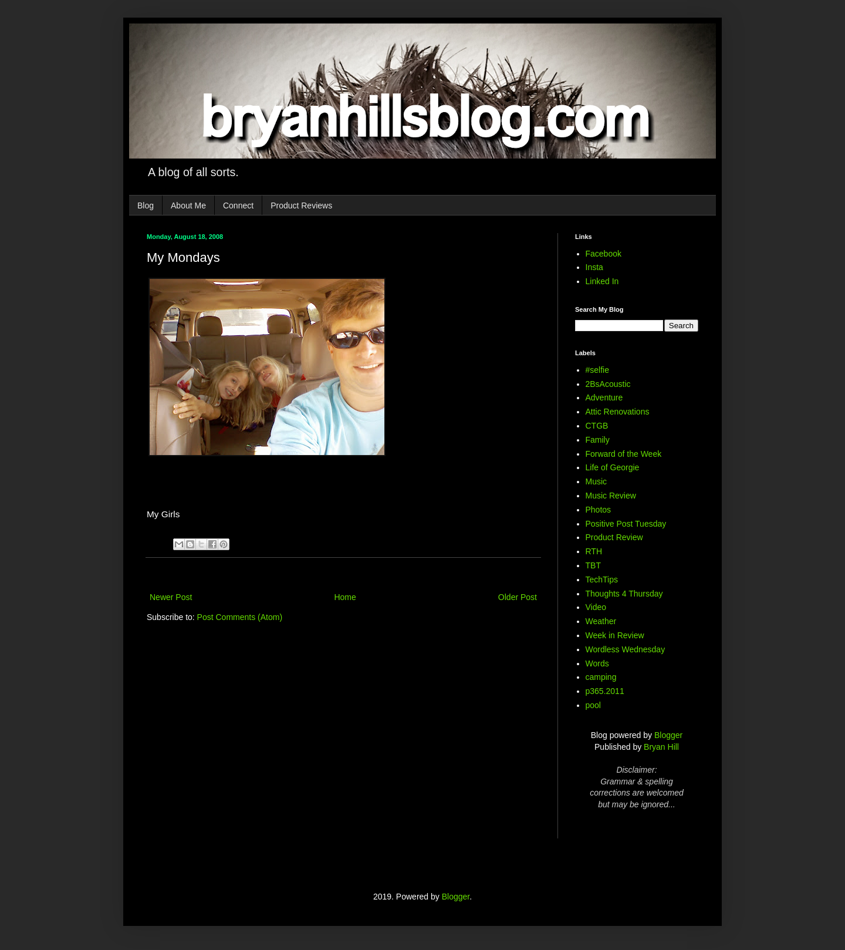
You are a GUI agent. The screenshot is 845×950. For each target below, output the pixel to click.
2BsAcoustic (608, 384)
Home (345, 597)
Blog (145, 205)
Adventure (604, 397)
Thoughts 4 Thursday (624, 593)
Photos (598, 509)
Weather (601, 621)
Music (596, 481)
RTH (594, 551)
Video (596, 607)
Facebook (603, 253)
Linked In (602, 281)
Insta (594, 267)
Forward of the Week (624, 454)
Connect (238, 205)
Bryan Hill (661, 747)
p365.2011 (605, 691)
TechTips (602, 579)
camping (601, 677)
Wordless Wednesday (625, 649)
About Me (188, 205)
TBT (593, 565)
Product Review (614, 537)
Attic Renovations (618, 411)
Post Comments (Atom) (239, 617)
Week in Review (615, 635)
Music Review (611, 495)
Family (598, 439)
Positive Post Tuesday (626, 523)
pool (593, 705)
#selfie (597, 370)
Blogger (668, 735)
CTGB (597, 425)
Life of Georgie (613, 467)
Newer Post (171, 597)
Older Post (517, 597)
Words (597, 663)
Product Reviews (301, 205)
